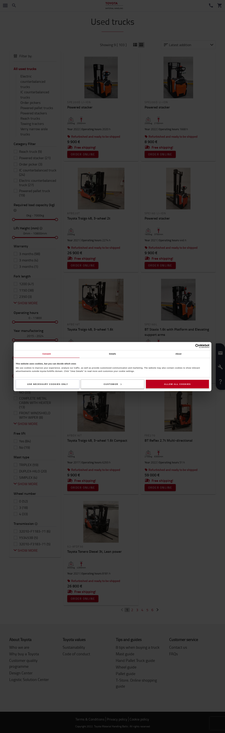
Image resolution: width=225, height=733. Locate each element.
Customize (113, 384)
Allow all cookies (177, 384)
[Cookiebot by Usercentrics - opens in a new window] (190, 346)
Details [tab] (112, 354)
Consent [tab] (46, 354)
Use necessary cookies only (47, 384)
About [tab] (178, 354)
